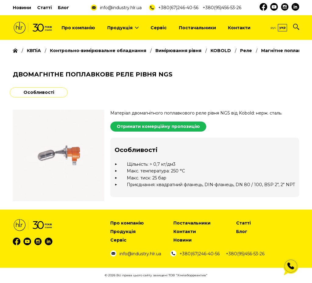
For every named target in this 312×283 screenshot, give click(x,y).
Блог (63, 7)
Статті (44, 7)
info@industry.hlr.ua (121, 7)
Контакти (239, 27)
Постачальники (197, 27)
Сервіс (159, 27)
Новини (22, 7)
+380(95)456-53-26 (222, 7)
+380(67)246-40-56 (178, 7)
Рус (273, 28)
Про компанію (78, 27)
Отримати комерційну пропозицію (158, 126)
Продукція (123, 27)
